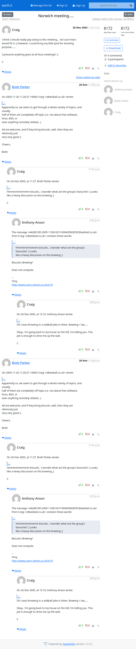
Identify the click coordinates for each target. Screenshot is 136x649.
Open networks (11, 19)
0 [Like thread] (81, 68)
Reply (7, 71)
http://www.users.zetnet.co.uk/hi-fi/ (32, 284)
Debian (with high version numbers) (113, 19)
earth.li (7, 5)
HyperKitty (69, 644)
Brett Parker (21, 87)
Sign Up (79, 5)
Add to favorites (115, 65)
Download (113, 48)
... (4, 103)
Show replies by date (88, 77)
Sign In (62, 5)
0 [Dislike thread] (88, 68)
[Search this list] (108, 5)
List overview (111, 40)
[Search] (131, 5)
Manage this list (41, 5)
